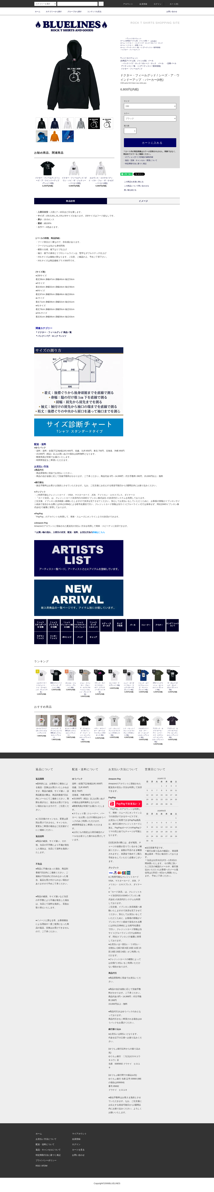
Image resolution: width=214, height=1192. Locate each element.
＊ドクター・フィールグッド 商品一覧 (54, 332)
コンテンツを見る (93, 12)
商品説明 (70, 201)
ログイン (156, 4)
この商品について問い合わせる (134, 186)
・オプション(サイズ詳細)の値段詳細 (138, 157)
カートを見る (78, 1150)
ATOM (44, 1166)
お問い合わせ (170, 12)
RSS (38, 1166)
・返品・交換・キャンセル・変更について (140, 160)
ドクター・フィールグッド (131, 49)
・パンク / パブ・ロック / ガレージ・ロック (148, 43)
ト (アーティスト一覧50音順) (150, 47)
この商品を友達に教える (132, 182)
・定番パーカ (137, 45)
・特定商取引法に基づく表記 (135, 164)
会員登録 (141, 4)
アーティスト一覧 (133, 47)
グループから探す (73, 12)
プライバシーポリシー (46, 1160)
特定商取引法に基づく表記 (48, 1155)
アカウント (126, 4)
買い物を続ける (128, 190)
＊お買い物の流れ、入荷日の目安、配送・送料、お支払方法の (69, 532)
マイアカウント (79, 1133)
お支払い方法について (46, 1139)
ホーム (37, 12)
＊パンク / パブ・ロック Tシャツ (51, 336)
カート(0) (172, 4)
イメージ (143, 201)
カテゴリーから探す (52, 12)
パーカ (129, 43)
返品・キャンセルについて (48, 1150)
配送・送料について (45, 1144)
